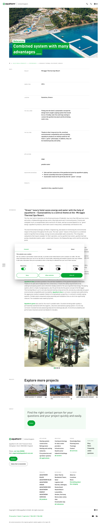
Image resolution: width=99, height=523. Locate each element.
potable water (45, 164)
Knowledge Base (75, 441)
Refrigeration (44, 446)
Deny (27, 275)
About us (72, 475)
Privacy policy (12, 516)
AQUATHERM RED (45, 487)
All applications (44, 458)
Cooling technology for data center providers (61, 443)
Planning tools (74, 443)
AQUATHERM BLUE (45, 480)
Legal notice (26, 516)
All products (43, 499)
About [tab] (72, 249)
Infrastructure (59, 448)
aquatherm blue (29, 281)
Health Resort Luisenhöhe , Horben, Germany (60, 491)
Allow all (71, 275)
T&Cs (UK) (33, 516)
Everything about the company (75, 483)
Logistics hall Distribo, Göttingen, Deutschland (61, 484)
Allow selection (49, 275)
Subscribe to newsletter (18, 464)
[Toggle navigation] (4, 265)
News (89, 446)
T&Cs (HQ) (39, 516)
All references (59, 504)
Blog (88, 443)
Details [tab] (49, 249)
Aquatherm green (29, 303)
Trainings (73, 446)
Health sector (59, 451)
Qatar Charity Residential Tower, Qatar (60, 477)
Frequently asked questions (90, 450)
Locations (73, 477)
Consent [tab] (26, 249)
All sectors (58, 455)
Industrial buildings (61, 453)
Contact (31, 423)
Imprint (20, 516)
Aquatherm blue (58, 292)
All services (73, 451)
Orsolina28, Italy (60, 502)
